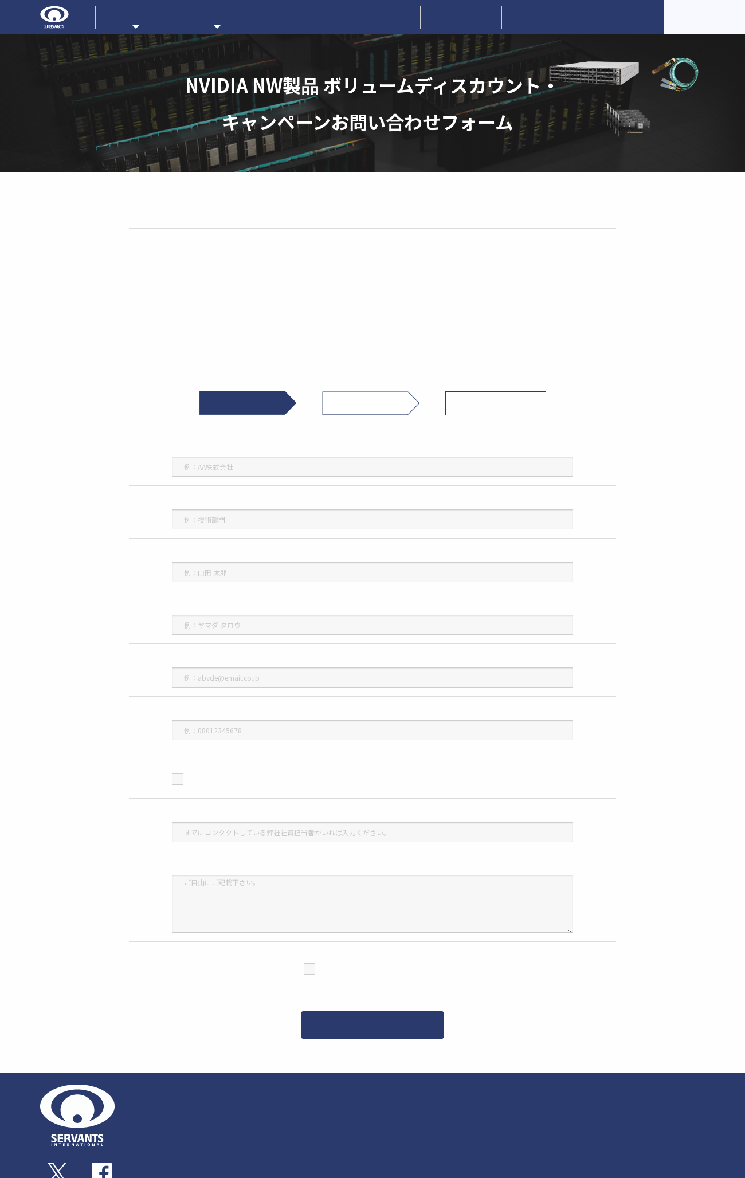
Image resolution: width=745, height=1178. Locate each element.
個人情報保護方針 (641, 1167)
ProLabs (394, 1114)
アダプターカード (293, 1115)
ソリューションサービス (544, 1115)
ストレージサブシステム (302, 1152)
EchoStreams (453, 1104)
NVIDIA (393, 1104)
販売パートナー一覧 (536, 1088)
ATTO (391, 1124)
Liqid (440, 1124)
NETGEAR (396, 1134)
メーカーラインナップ (417, 1088)
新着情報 (298, 16)
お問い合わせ (542, 16)
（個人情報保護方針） (377, 985)
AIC (438, 1134)
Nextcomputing (456, 1114)
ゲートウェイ (286, 1127)
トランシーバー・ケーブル (305, 1140)
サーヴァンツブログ (645, 1115)
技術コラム (521, 1153)
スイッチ (280, 1102)
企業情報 (380, 16)
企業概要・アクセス (180, 1115)
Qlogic (392, 1144)
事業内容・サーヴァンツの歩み (196, 1102)
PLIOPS (443, 1144)
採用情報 (623, 16)
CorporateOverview (704, 17)
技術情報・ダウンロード (544, 1141)
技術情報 (461, 16)
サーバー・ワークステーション (312, 1165)
